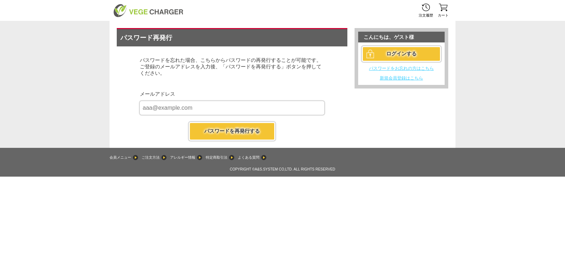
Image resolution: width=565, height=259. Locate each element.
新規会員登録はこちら (401, 78)
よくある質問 (248, 157)
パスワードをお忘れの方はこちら (401, 68)
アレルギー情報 (182, 157)
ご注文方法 (151, 157)
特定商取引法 (216, 157)
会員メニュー (120, 157)
